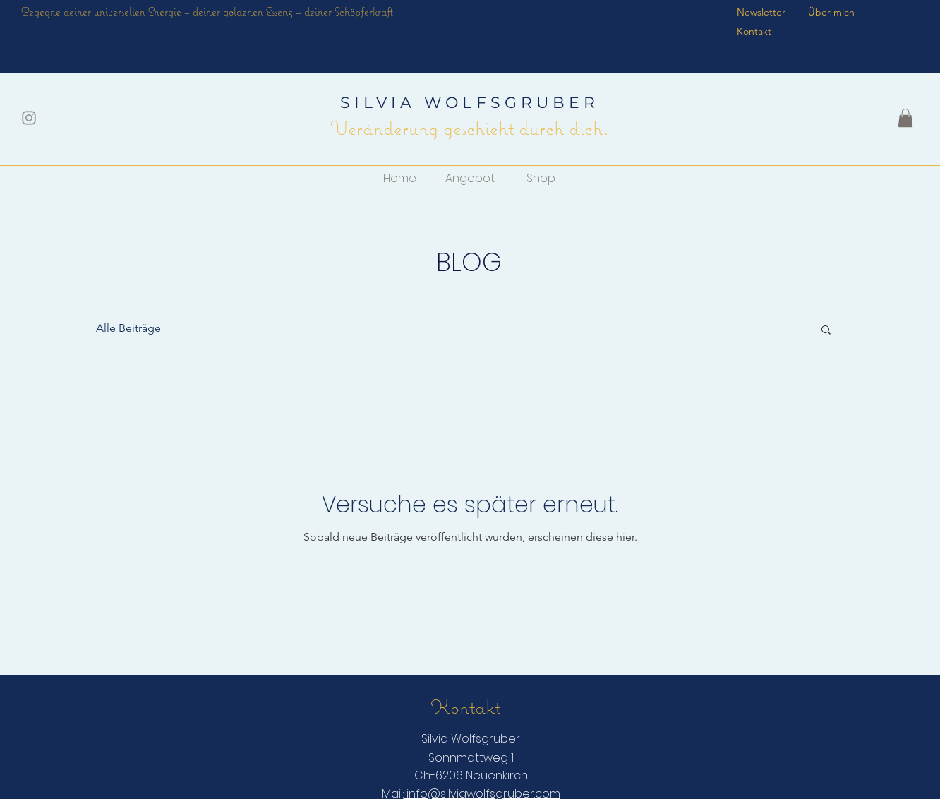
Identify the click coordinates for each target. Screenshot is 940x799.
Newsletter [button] (761, 12)
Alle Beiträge (128, 328)
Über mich (832, 12)
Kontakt (754, 31)
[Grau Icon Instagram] (29, 118)
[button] (905, 118)
